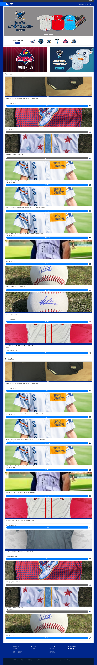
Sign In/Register (81, 4)
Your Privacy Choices (17, 651)
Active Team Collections (21, 4)
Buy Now (48, 4)
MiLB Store (51, 649)
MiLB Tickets (52, 652)
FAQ (14, 653)
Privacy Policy (16, 649)
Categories (35, 4)
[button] (10, 21)
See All (17, 42)
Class (29, 4)
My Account (33, 649)
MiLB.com (51, 648)
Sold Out (47, 132)
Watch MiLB (51, 651)
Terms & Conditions (17, 652)
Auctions (42, 4)
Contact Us (15, 648)
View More (80, 74)
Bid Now (47, 105)
